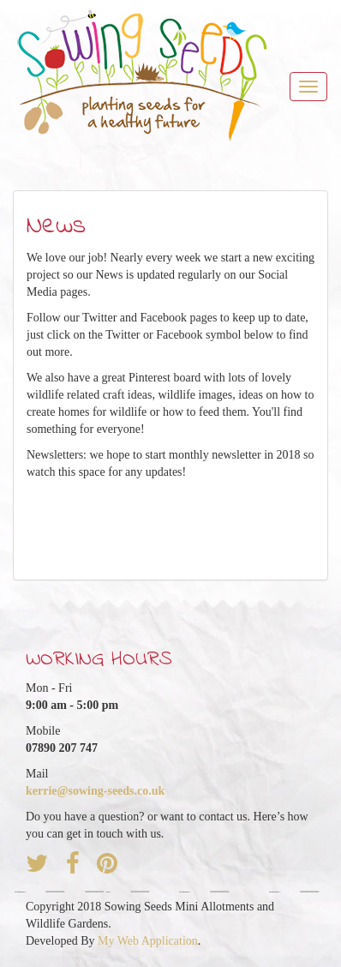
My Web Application (148, 940)
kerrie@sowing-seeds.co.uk (95, 790)
